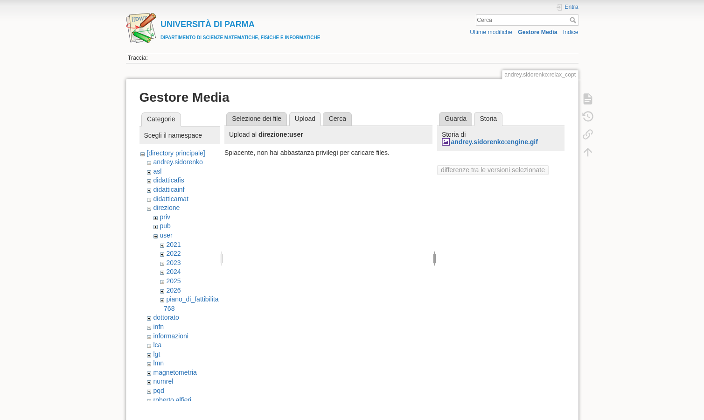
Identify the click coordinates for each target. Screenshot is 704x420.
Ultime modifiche (491, 32)
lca (157, 345)
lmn (158, 363)
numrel (163, 381)
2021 (173, 244)
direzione (166, 207)
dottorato (166, 317)
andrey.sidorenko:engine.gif (494, 142)
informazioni (170, 336)
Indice (571, 32)
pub (165, 226)
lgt (156, 354)
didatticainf (168, 189)
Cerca (574, 20)
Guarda (456, 118)
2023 (173, 262)
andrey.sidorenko (177, 162)
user (166, 235)
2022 (173, 253)
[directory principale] (175, 153)
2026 (173, 290)
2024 (173, 271)
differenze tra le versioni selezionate (493, 170)
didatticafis (168, 180)
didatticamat (170, 199)
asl (157, 171)
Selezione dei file (256, 118)
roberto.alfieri (172, 400)
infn (158, 326)
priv (165, 217)
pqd (158, 390)
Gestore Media (537, 32)
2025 (173, 281)
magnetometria (174, 372)
